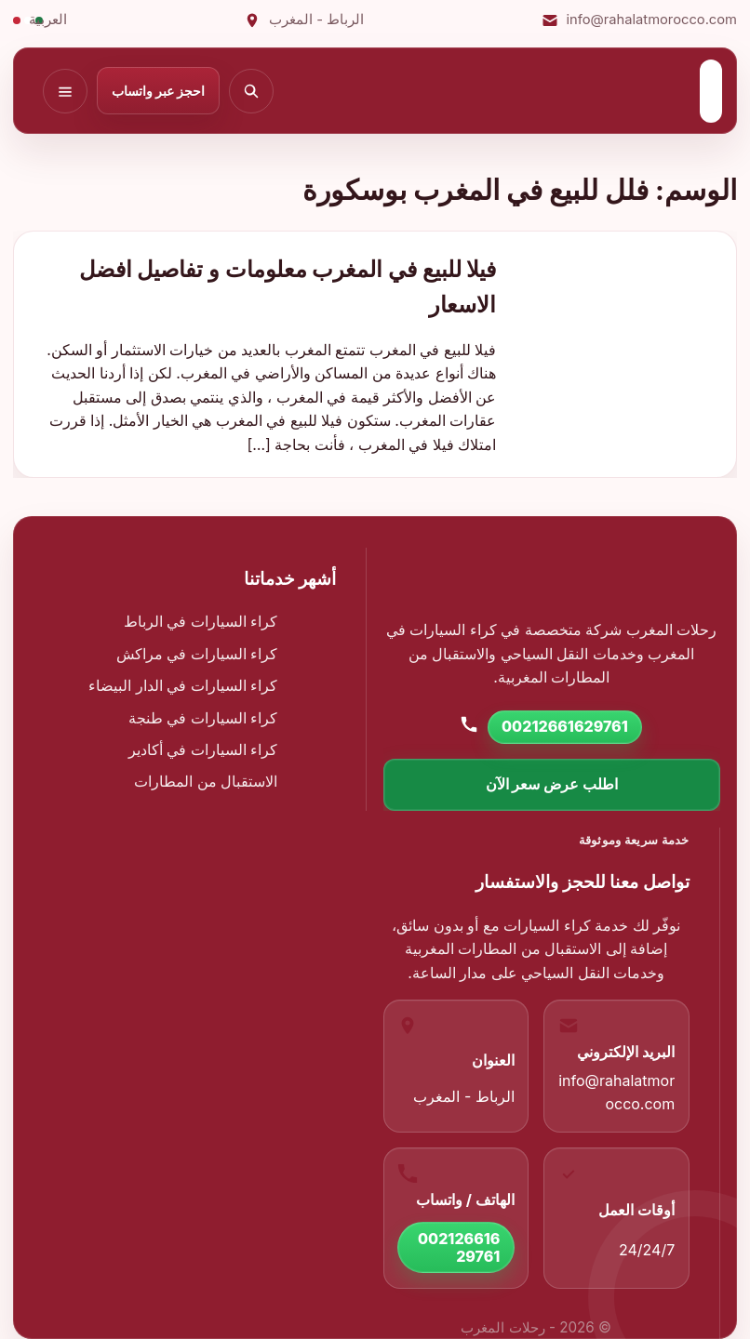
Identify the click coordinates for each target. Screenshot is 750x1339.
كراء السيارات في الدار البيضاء (182, 685)
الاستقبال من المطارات (205, 781)
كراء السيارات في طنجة (203, 718)
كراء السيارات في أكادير (203, 749)
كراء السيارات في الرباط (201, 621)
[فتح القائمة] (65, 91)
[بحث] (251, 91)
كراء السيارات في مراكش (197, 653)
